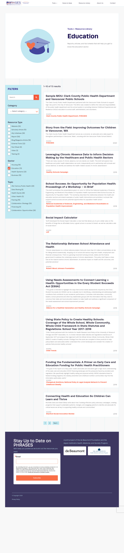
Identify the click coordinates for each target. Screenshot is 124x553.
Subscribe (37, 478)
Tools (70, 29)
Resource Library (83, 29)
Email (18, 457)
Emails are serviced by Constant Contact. (38, 472)
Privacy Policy (16, 499)
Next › (55, 423)
